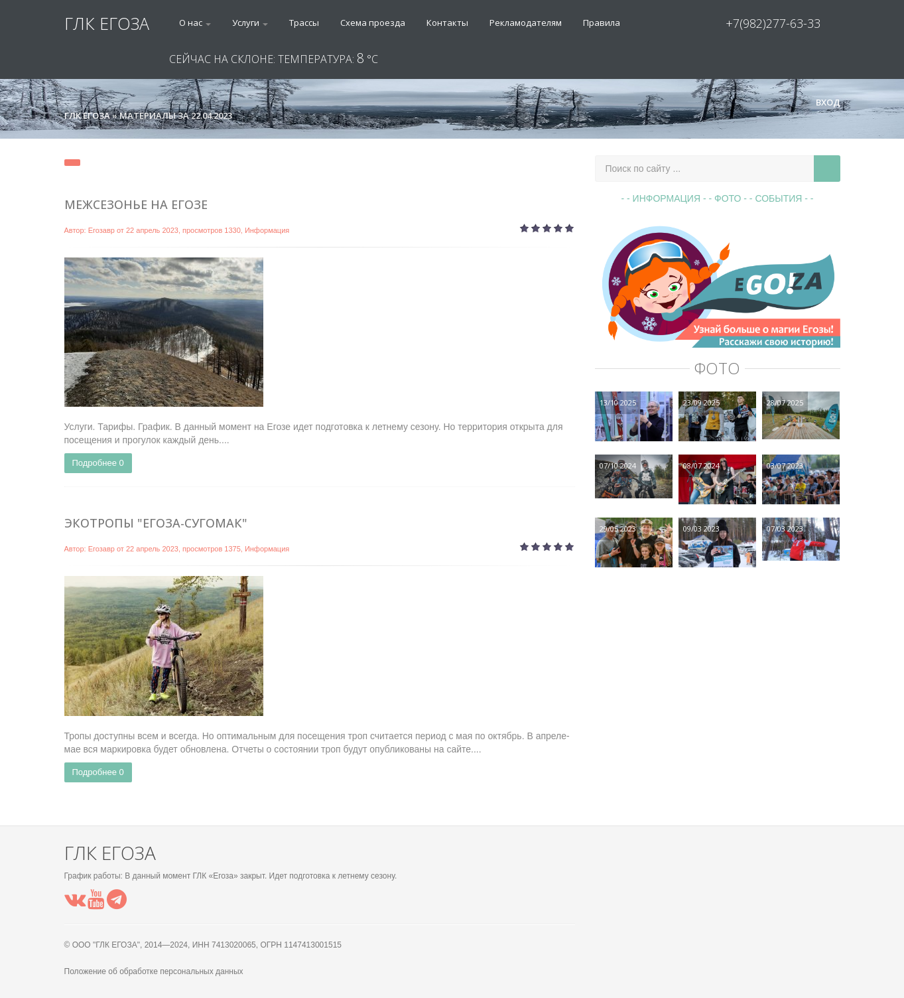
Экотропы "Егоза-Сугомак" (155, 523)
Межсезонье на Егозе (136, 204)
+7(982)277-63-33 (773, 23)
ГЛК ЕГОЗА (106, 23)
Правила (601, 23)
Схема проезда (372, 23)
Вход (822, 102)
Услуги (250, 23)
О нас (195, 23)
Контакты (447, 23)
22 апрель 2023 (152, 230)
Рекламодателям (525, 23)
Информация (267, 230)
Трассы (304, 23)
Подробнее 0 (98, 463)
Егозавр (101, 230)
